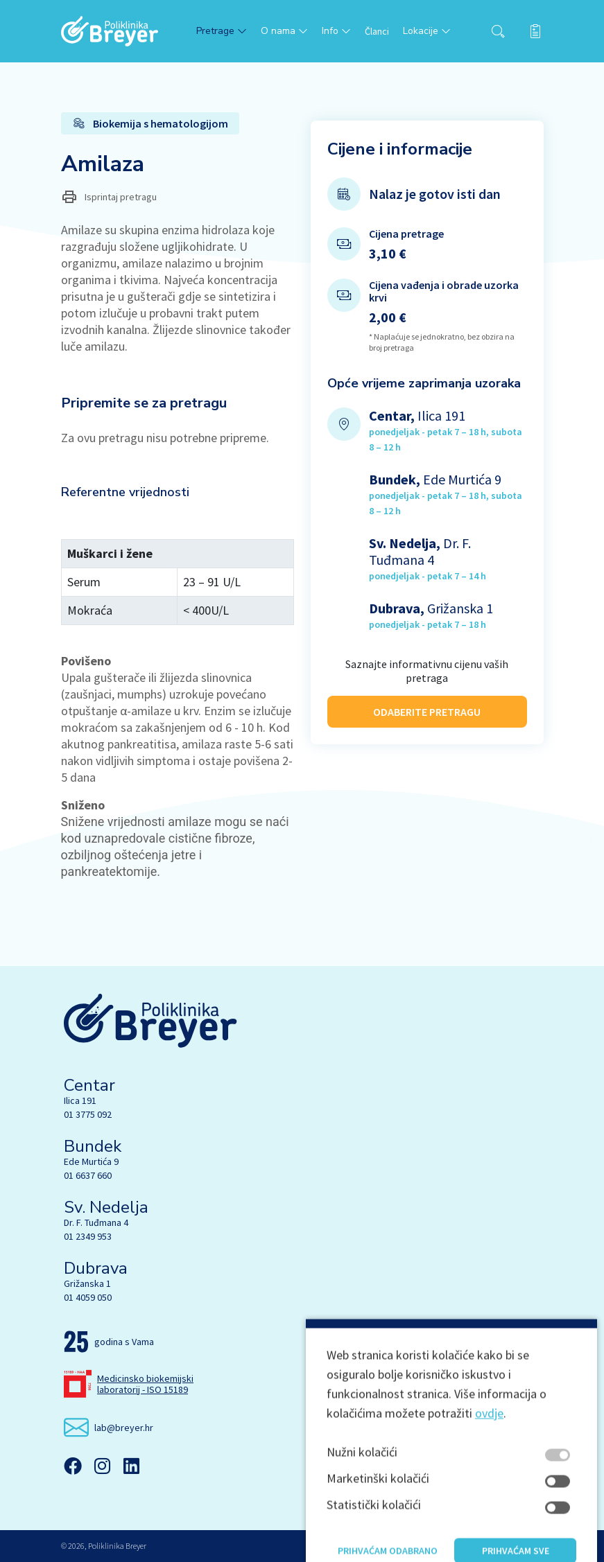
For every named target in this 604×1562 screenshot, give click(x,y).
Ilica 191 (80, 1100)
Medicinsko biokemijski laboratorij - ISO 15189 (145, 1384)
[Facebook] (73, 1466)
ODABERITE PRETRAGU (427, 703)
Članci (377, 31)
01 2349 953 (88, 1236)
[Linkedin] (131, 1466)
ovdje (489, 1528)
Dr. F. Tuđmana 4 (96, 1222)
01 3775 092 (88, 1114)
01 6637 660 (88, 1175)
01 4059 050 (88, 1297)
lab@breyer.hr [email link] (123, 1427)
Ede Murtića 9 (91, 1161)
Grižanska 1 (87, 1283)
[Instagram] (102, 1466)
